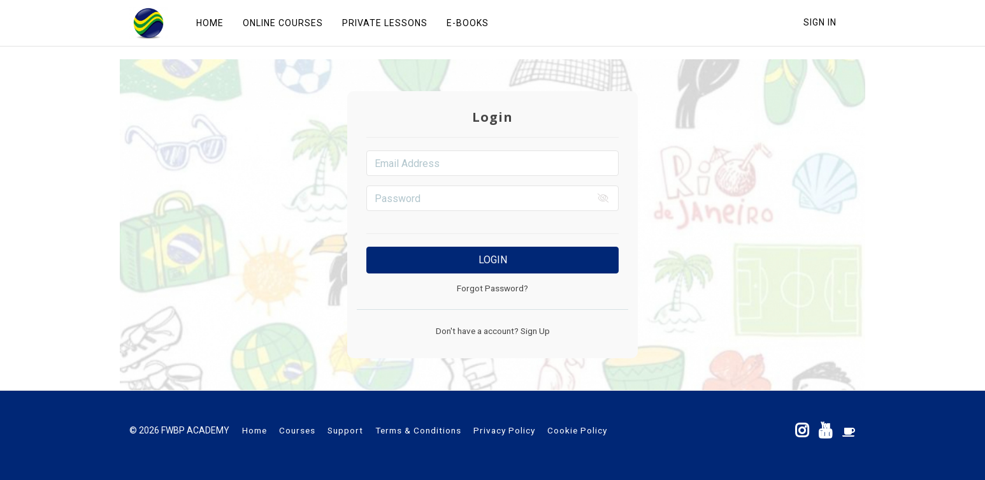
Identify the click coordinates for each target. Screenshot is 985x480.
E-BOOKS (468, 23)
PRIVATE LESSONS (385, 23)
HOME (210, 23)
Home (254, 430)
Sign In (820, 22)
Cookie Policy (577, 430)
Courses (297, 430)
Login (492, 260)
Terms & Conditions (418, 430)
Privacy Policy (504, 430)
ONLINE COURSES (283, 23)
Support (345, 430)
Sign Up (534, 331)
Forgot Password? (492, 288)
